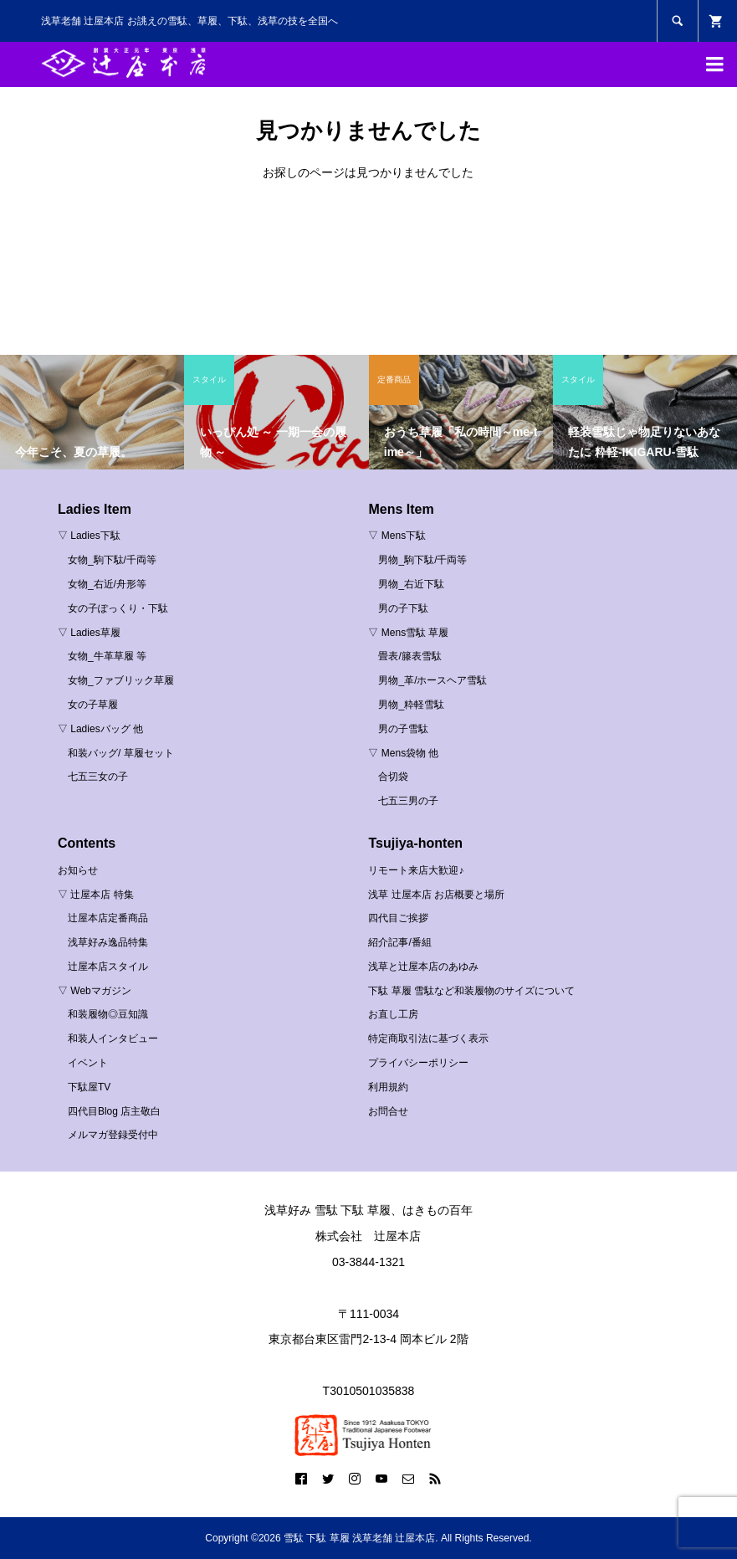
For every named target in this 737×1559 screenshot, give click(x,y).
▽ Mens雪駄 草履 (408, 632)
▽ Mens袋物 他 (403, 753)
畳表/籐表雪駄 (409, 656)
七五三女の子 (98, 776)
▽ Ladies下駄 (89, 535)
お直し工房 (393, 1014)
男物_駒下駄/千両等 (422, 560)
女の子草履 (93, 704)
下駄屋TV (89, 1087)
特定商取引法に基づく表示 (428, 1038)
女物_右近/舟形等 (107, 584)
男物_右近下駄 (411, 584)
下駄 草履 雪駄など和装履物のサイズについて (471, 991)
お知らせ (78, 870)
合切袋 (393, 776)
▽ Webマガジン (94, 991)
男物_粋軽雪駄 (411, 704)
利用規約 (388, 1087)
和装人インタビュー (113, 1038)
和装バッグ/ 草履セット (121, 753)
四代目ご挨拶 (398, 918)
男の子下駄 (403, 608)
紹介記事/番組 (399, 942)
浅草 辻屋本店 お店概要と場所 (436, 894)
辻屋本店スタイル (108, 966)
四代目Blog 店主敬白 (114, 1111)
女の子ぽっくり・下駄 (118, 608)
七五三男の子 (408, 801)
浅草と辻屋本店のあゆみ (423, 966)
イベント (88, 1063)
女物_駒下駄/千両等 (112, 560)
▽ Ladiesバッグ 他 (100, 729)
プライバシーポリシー (418, 1063)
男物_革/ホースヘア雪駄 (432, 680)
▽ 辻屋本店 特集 (96, 894)
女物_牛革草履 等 (107, 656)
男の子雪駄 (403, 729)
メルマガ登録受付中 (113, 1135)
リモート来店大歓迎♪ (415, 870)
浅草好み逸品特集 (108, 942)
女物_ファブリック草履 (121, 680)
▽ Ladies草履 (89, 632)
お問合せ (388, 1111)
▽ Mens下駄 (397, 535)
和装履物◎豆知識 (108, 1014)
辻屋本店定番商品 (108, 918)
